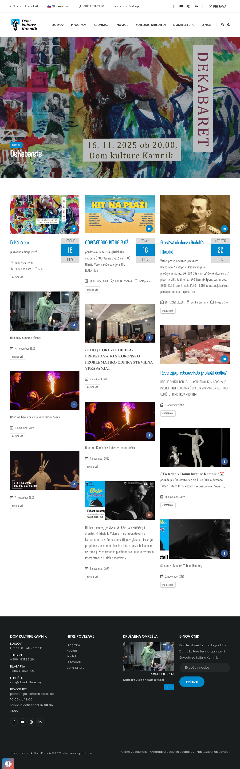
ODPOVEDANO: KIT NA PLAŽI (107, 242)
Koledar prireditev (150, 25)
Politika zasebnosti (134, 752)
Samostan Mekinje (127, 6)
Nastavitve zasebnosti (213, 752)
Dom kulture (183, 25)
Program (79, 25)
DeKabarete (19, 242)
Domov (58, 25)
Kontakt (31, 6)
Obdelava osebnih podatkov (172, 752)
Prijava (217, 6)
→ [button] (168, 687)
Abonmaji (101, 25)
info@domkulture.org (26, 682)
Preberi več (17, 277)
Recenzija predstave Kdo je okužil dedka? (193, 372)
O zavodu (74, 662)
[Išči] (222, 25)
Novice (122, 25)
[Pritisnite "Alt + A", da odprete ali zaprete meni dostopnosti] (8, 763)
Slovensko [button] (58, 6)
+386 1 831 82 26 (22, 659)
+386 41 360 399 (22, 671)
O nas (15, 6)
